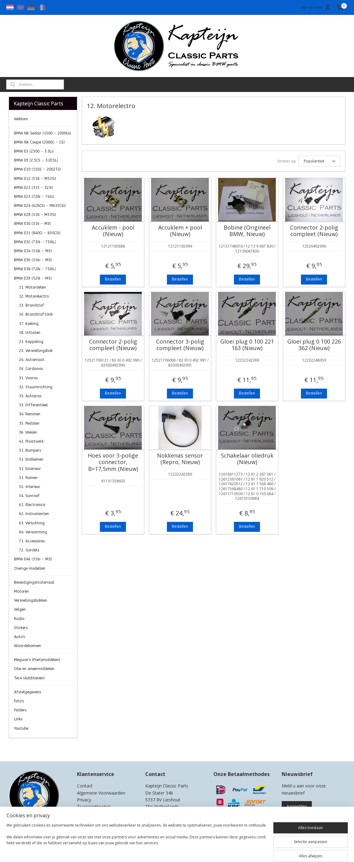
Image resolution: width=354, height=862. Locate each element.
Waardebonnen (27, 646)
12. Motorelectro (34, 296)
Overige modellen (29, 568)
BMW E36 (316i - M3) (33, 260)
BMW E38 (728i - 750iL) (35, 269)
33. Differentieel (33, 405)
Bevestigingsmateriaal (34, 582)
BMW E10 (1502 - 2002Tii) (37, 169)
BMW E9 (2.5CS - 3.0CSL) (36, 160)
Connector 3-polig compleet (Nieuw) (180, 345)
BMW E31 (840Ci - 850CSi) (37, 233)
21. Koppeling (31, 342)
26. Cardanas (31, 369)
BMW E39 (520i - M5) (33, 278)
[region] (136, 841)
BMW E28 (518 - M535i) (35, 214)
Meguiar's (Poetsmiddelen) (37, 660)
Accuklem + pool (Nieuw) (180, 231)
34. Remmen (29, 414)
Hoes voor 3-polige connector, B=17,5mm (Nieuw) (113, 462)
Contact (85, 786)
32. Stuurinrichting (35, 387)
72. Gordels (29, 550)
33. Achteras (30, 396)
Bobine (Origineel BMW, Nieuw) (247, 231)
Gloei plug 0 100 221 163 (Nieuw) (247, 345)
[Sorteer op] (319, 161)
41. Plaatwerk (31, 441)
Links (18, 719)
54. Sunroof (29, 496)
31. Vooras (28, 378)
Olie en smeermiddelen (34, 669)
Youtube (21, 728)
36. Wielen (28, 432)
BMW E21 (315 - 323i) (33, 187)
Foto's (19, 701)
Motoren (21, 591)
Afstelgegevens (27, 692)
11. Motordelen (32, 287)
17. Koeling (28, 324)
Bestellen (113, 279)
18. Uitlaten (29, 333)
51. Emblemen (31, 459)
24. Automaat (31, 360)
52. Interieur (29, 487)
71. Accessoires (32, 541)
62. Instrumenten (34, 514)
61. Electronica (32, 505)
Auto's (19, 637)
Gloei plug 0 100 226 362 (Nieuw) (314, 345)
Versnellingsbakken (30, 600)
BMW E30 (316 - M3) (32, 223)
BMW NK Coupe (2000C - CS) (39, 142)
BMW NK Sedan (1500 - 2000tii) (42, 133)
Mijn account (316, 7)
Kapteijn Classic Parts (33, 747)
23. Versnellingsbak (36, 351)
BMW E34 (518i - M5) (33, 251)
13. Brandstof (31, 305)
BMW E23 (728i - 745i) (34, 196)
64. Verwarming (33, 532)
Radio (19, 619)
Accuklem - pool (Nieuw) (113, 231)
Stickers (21, 628)
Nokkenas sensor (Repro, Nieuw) (180, 459)
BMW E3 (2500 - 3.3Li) (34, 151)
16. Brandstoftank (36, 314)
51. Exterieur (30, 469)
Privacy (84, 800)
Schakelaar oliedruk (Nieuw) (247, 459)
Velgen (20, 609)
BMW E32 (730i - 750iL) (35, 242)
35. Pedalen (29, 423)
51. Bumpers (30, 450)
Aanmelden (297, 806)
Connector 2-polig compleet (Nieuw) (314, 231)
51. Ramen (28, 478)
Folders (20, 710)
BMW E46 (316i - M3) (33, 559)
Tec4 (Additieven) (29, 678)
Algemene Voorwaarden (101, 793)
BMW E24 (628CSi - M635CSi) (40, 205)
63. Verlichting (32, 523)
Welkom (21, 119)
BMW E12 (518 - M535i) (35, 178)
